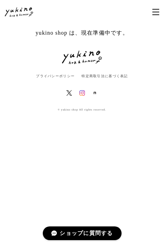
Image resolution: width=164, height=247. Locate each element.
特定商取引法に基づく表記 (104, 76)
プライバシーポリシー (55, 76)
